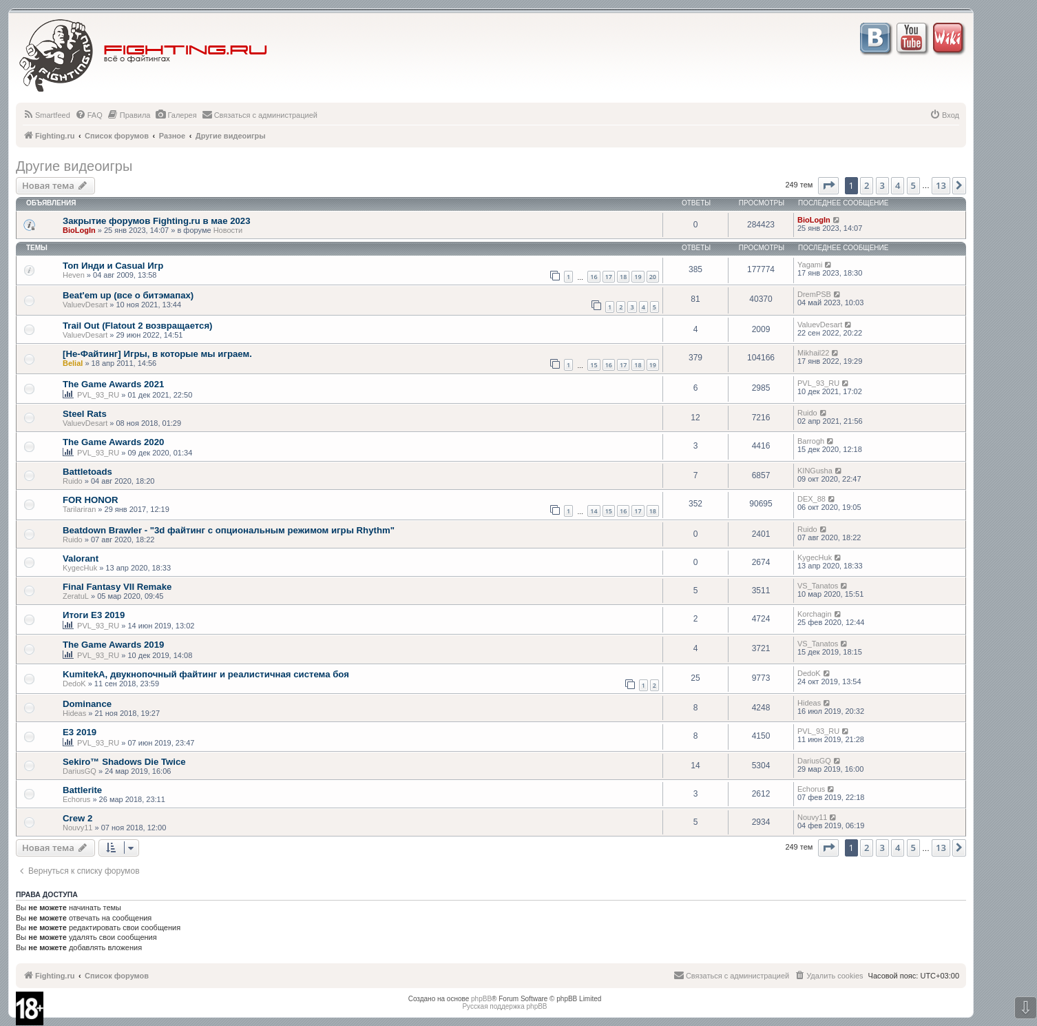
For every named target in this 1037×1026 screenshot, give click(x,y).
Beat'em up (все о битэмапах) (128, 295)
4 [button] (897, 185)
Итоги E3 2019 (94, 615)
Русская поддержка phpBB (504, 1006)
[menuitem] (46, 115)
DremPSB (814, 294)
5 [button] (913, 185)
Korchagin (814, 614)
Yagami (809, 264)
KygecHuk (80, 568)
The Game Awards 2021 (113, 384)
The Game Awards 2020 (113, 442)
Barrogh (810, 441)
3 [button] (882, 185)
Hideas (74, 713)
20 (652, 276)
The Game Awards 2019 (113, 644)
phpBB (481, 999)
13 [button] (941, 185)
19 (637, 276)
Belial (73, 363)
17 (608, 276)
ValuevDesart (85, 304)
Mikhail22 (813, 353)
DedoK (74, 683)
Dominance (87, 704)
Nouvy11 (77, 827)
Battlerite (82, 790)
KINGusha (814, 470)
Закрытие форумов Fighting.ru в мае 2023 (156, 221)
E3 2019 (79, 732)
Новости (228, 230)
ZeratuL (76, 596)
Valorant (80, 558)
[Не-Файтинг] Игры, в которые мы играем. (157, 354)
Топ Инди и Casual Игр (113, 265)
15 (593, 364)
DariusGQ (79, 771)
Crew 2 (77, 818)
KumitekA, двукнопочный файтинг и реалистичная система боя (206, 674)
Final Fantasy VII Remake (117, 587)
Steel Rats (85, 414)
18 (623, 276)
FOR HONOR (90, 500)
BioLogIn (79, 230)
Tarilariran (79, 509)
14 (593, 510)
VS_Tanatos (817, 586)
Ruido (807, 413)
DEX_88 (811, 499)
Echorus (76, 799)
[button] (828, 185)
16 (593, 276)
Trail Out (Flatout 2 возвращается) (138, 325)
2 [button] (866, 185)
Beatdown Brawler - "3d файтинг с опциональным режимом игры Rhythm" (229, 530)
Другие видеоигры (74, 166)
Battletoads (87, 471)
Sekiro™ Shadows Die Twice (124, 762)
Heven (74, 275)
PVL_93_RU (98, 395)
